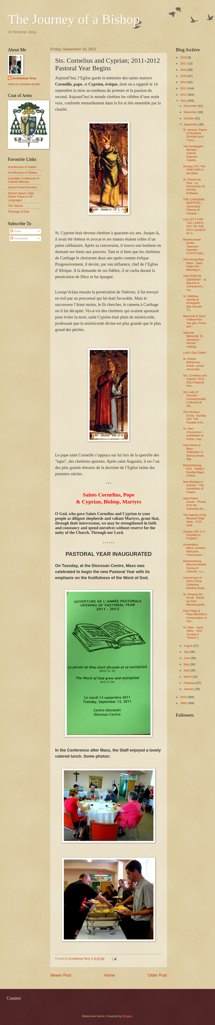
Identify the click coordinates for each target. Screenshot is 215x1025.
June (187, 658)
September (191, 124)
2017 (183, 63)
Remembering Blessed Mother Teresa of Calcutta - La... (194, 566)
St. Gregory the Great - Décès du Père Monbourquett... (194, 599)
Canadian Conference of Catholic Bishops (23, 180)
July (186, 651)
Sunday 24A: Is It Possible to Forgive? (194, 535)
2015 (183, 76)
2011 (183, 100)
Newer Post (60, 975)
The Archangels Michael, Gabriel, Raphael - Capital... (193, 153)
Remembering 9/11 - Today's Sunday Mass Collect (193, 470)
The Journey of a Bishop (74, 19)
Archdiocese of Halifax (22, 167)
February (190, 683)
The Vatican (15, 205)
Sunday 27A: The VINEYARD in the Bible (194, 170)
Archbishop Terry (24, 78)
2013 (183, 88)
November (191, 112)
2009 (183, 703)
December (191, 105)
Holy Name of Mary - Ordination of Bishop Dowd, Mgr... (193, 452)
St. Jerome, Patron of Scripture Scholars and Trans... (195, 135)
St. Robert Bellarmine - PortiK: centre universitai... (193, 364)
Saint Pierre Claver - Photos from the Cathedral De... (194, 503)
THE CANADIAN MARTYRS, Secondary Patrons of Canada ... (193, 206)
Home (109, 975)
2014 (183, 82)
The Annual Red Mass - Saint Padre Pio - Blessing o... (193, 264)
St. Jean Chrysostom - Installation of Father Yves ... (194, 434)
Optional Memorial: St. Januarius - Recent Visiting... (193, 339)
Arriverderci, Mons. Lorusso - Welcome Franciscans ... (195, 550)
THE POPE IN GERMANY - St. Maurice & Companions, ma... (195, 283)
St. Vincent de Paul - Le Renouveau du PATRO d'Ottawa (194, 186)
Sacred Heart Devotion (22, 187)
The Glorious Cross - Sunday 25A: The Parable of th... (194, 417)
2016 (183, 69)
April (187, 670)
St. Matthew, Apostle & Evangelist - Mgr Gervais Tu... (192, 303)
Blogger (127, 1016)
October (189, 118)
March (188, 676)
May (187, 664)
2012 (183, 94)
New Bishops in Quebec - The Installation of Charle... (193, 487)
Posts (15, 231)
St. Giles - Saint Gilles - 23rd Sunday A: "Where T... (193, 632)
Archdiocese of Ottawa (22, 172)
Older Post (157, 975)
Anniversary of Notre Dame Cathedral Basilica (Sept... (194, 583)
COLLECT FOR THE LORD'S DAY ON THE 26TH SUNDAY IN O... (194, 226)
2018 (183, 57)
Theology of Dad (18, 211)
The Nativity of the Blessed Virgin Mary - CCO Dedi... (194, 520)
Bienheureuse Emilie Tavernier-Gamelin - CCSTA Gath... (194, 246)
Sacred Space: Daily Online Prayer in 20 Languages (21, 196)
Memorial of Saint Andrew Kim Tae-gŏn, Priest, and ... (194, 321)
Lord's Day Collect (194, 352)
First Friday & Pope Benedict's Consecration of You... (195, 616)
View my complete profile (24, 84)
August (189, 645)
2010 (183, 697)
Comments (19, 238)
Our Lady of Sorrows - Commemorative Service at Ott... (194, 399)
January (189, 689)
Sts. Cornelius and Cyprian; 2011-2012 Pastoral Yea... (194, 380)
